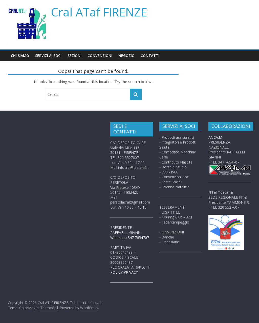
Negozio (126, 55)
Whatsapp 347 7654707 (129, 237)
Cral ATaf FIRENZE (99, 12)
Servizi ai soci (48, 55)
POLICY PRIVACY (124, 272)
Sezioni (74, 55)
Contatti (150, 55)
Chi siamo (20, 55)
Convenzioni (100, 55)
